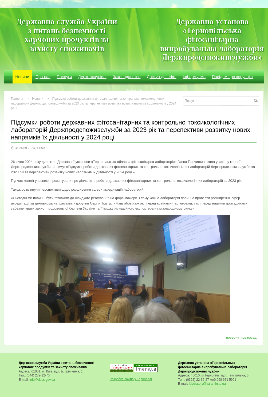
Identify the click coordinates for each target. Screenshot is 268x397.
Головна (17, 99)
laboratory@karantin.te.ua (207, 384)
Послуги (64, 76)
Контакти (134, 90)
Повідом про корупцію (232, 76)
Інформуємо (194, 76)
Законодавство (126, 76)
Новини (22, 76)
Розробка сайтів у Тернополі (131, 379)
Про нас (43, 76)
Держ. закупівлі (92, 76)
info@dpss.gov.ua (42, 380)
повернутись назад (241, 337)
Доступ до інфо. (161, 76)
